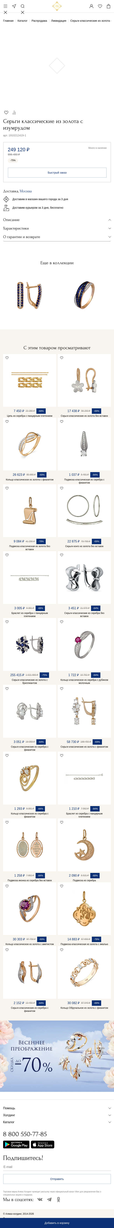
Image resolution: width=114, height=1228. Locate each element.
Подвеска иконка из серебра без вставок (30, 880)
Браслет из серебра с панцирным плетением (29, 615)
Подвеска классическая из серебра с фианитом (84, 481)
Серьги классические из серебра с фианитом (29, 748)
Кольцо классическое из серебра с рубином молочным (84, 681)
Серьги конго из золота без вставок (84, 546)
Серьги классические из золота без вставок (84, 416)
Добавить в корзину (57, 1223)
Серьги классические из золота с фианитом (84, 746)
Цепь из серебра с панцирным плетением (29, 416)
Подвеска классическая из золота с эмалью (84, 944)
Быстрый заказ (57, 172)
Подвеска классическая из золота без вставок (29, 548)
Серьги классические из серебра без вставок (84, 615)
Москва (14, 6)
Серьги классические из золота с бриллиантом (30, 681)
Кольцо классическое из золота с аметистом (30, 944)
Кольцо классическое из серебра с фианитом (29, 815)
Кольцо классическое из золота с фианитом (29, 479)
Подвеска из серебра (84, 880)
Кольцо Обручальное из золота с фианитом (84, 1008)
